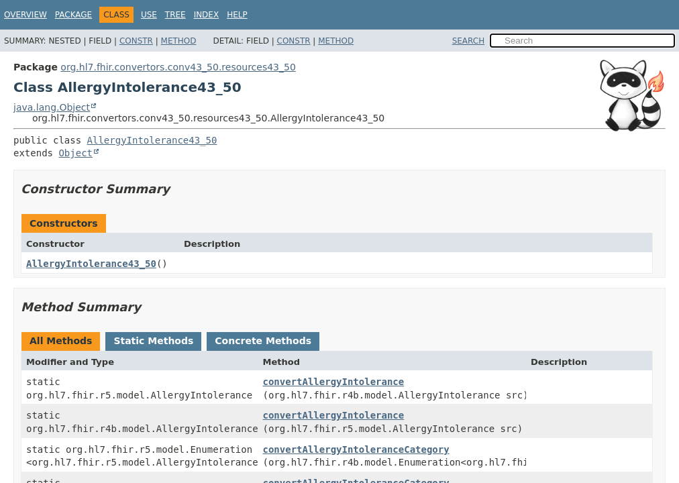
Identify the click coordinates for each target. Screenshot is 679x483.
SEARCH (468, 41)
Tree (175, 14)
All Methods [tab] (61, 340)
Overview (25, 14)
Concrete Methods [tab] (263, 340)
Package (73, 14)
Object (75, 153)
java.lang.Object (51, 107)
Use (149, 14)
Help (237, 14)
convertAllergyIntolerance (334, 381)
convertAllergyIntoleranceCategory (356, 449)
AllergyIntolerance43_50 (152, 140)
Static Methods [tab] (153, 340)
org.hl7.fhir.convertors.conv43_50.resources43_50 (177, 67)
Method (179, 41)
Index (206, 14)
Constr (136, 41)
